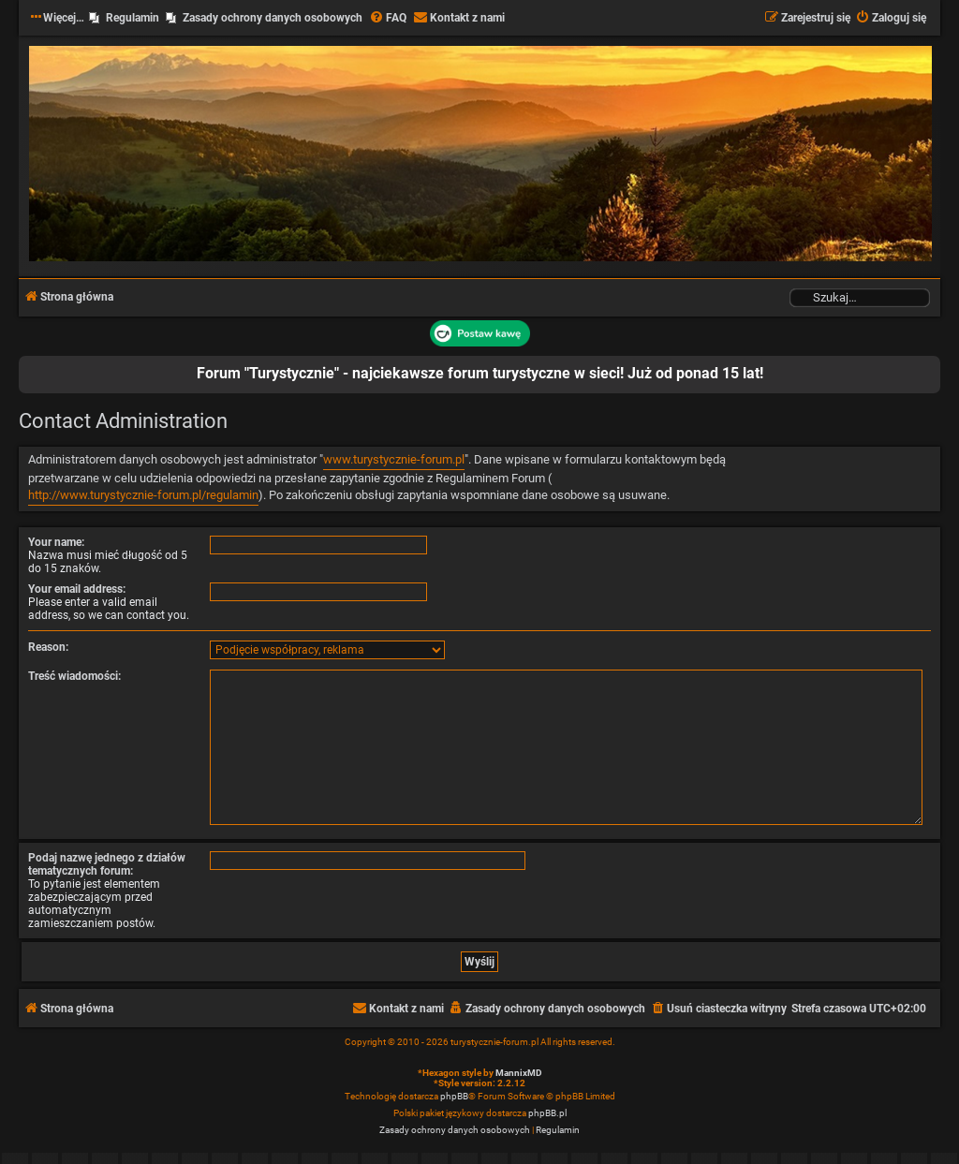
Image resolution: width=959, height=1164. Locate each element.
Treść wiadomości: (74, 676)
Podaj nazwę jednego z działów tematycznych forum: (106, 864)
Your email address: (76, 589)
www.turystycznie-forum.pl (394, 459)
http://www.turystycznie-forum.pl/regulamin (143, 495)
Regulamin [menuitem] (132, 17)
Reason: (48, 647)
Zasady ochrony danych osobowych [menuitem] (272, 17)
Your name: (56, 542)
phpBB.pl (547, 1113)
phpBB (454, 1096)
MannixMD (518, 1073)
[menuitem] (387, 18)
